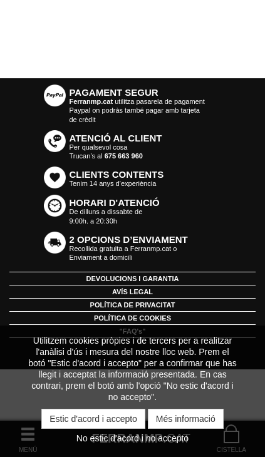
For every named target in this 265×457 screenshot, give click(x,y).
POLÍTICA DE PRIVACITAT (132, 305)
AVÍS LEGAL (132, 291)
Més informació (186, 419)
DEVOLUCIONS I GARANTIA (132, 278)
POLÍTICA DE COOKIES (132, 318)
